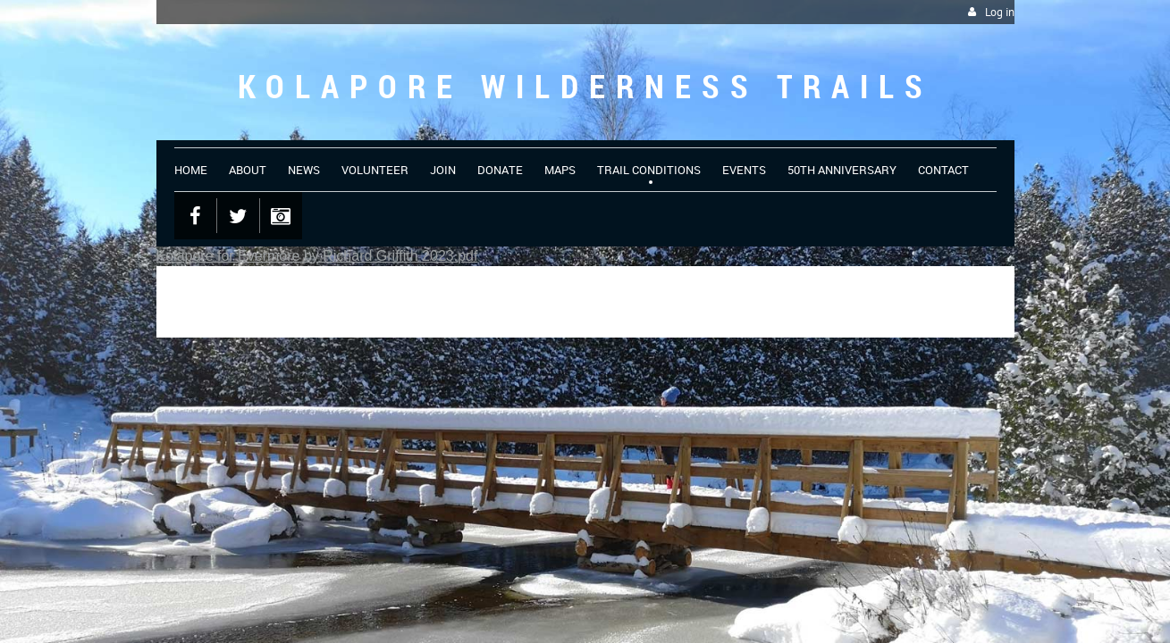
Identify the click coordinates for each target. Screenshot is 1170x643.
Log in (999, 12)
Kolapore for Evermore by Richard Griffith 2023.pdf (317, 255)
